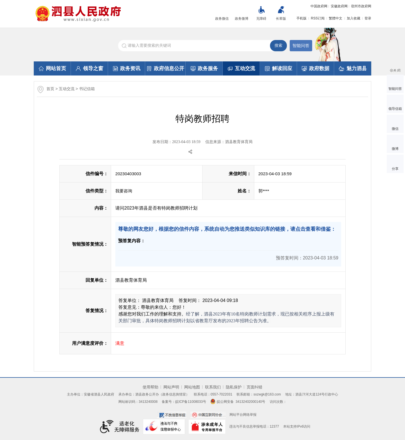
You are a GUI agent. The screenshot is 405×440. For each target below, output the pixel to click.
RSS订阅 (318, 18)
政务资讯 (126, 68)
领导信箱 (395, 109)
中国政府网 (318, 6)
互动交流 (241, 68)
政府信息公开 (165, 68)
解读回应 (278, 68)
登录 (367, 18)
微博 (395, 149)
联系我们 (213, 387)
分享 (395, 169)
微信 (395, 129)
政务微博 (241, 19)
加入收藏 (353, 18)
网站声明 (171, 387)
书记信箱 (87, 88)
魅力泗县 (353, 68)
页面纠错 (254, 387)
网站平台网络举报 (243, 415)
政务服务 (204, 68)
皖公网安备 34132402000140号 (237, 402)
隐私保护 (234, 387)
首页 (50, 88)
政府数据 (315, 68)
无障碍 (261, 19)
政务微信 (222, 19)
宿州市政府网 (361, 6)
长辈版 (281, 19)
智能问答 (300, 45)
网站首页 (52, 68)
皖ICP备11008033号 (190, 402)
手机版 (301, 18)
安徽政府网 (339, 6)
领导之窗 (89, 68)
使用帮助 (150, 387)
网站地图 (192, 387)
